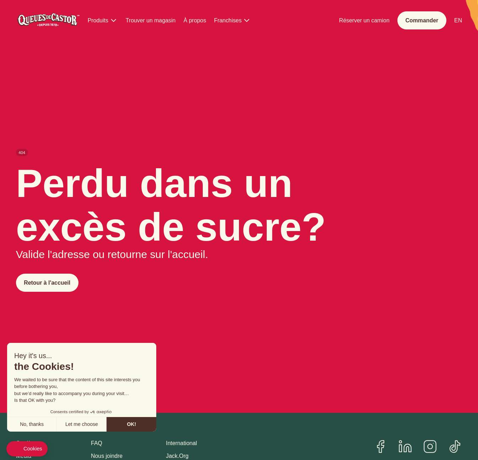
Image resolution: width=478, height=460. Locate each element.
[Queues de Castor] (48, 21)
